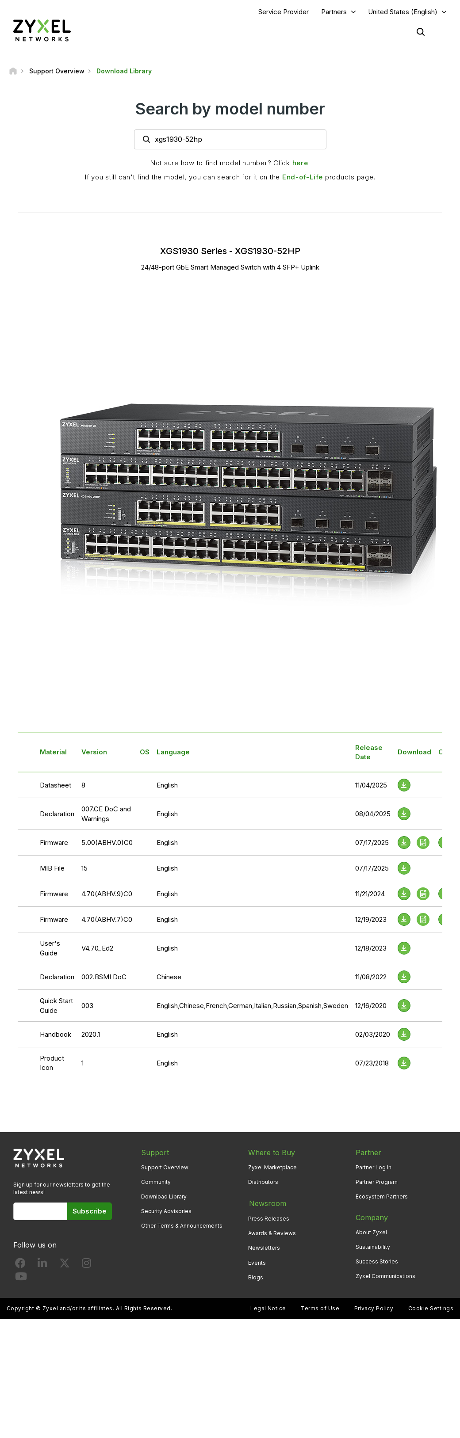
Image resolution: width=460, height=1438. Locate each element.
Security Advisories (166, 1211)
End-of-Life (302, 177)
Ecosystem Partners (382, 1196)
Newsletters (264, 1247)
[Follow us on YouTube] (21, 1278)
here (300, 163)
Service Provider (283, 12)
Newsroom (266, 1202)
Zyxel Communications (385, 1276)
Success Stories (377, 1262)
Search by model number (230, 109)
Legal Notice (268, 1307)
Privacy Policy (374, 1307)
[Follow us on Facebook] (20, 1265)
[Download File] (404, 785)
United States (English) (402, 12)
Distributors (263, 1182)
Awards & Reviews (272, 1232)
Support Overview (164, 1167)
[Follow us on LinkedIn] (42, 1265)
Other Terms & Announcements (181, 1226)
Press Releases (268, 1217)
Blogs (255, 1276)
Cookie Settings (430, 1307)
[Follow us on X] (64, 1265)
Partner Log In (373, 1167)
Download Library (164, 1196)
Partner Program (377, 1182)
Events (257, 1262)
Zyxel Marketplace (272, 1167)
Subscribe (90, 1211)
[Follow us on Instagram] (86, 1265)
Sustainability (373, 1247)
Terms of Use (320, 1307)
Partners (334, 12)
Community (156, 1182)
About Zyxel (371, 1232)
